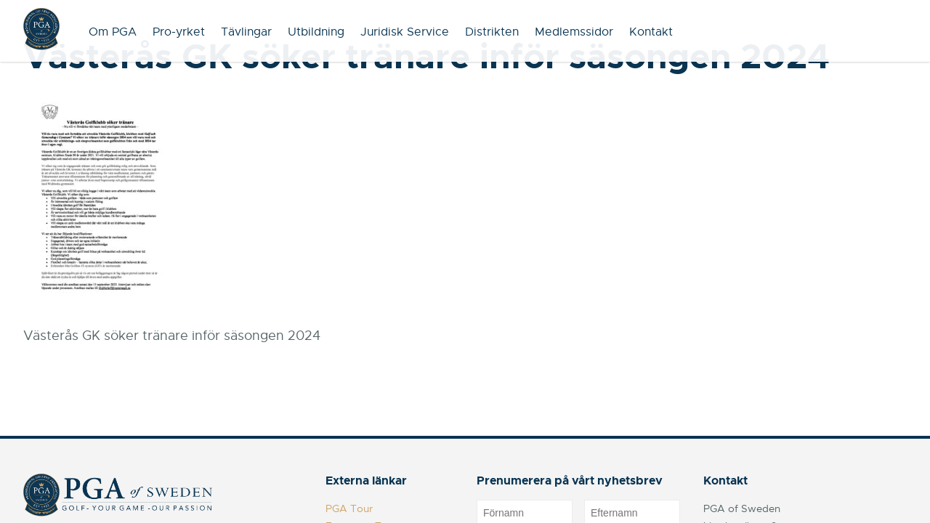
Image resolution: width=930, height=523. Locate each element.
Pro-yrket (179, 32)
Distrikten (492, 32)
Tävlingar (246, 32)
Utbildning (316, 32)
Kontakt (651, 32)
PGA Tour (349, 508)
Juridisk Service (404, 32)
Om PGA (113, 32)
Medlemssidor (574, 32)
